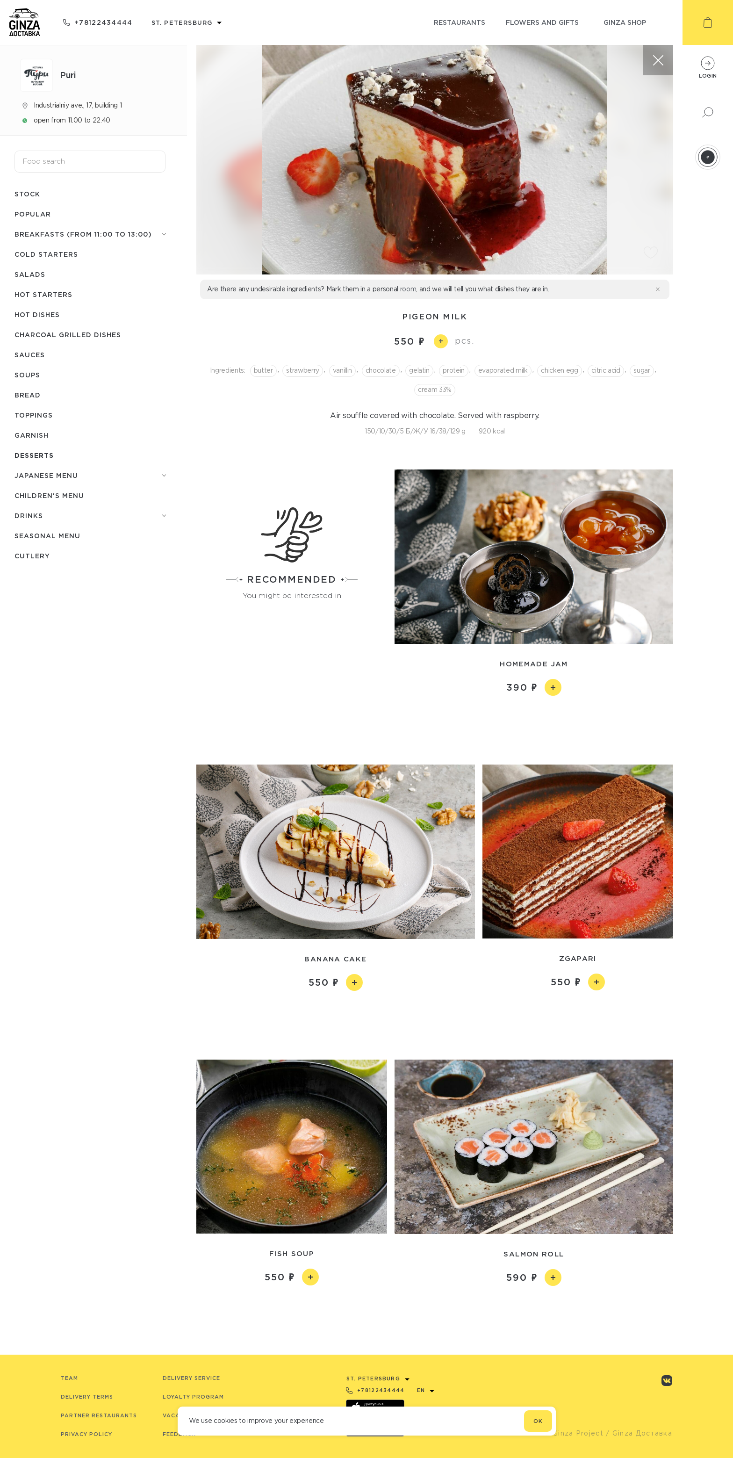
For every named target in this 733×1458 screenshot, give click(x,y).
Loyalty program (193, 1397)
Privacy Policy (86, 1434)
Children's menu (49, 495)
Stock (27, 193)
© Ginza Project (574, 1433)
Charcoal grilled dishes (67, 334)
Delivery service (191, 1378)
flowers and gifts (542, 22)
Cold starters (46, 254)
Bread (27, 394)
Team (69, 1378)
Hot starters (43, 294)
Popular (32, 213)
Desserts (34, 455)
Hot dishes (37, 314)
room (408, 289)
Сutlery (32, 555)
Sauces (29, 354)
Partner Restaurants (99, 1415)
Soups (27, 374)
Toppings (33, 415)
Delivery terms (87, 1397)
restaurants (459, 22)
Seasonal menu (47, 535)
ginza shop (625, 22)
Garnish (31, 435)
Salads (29, 274)
